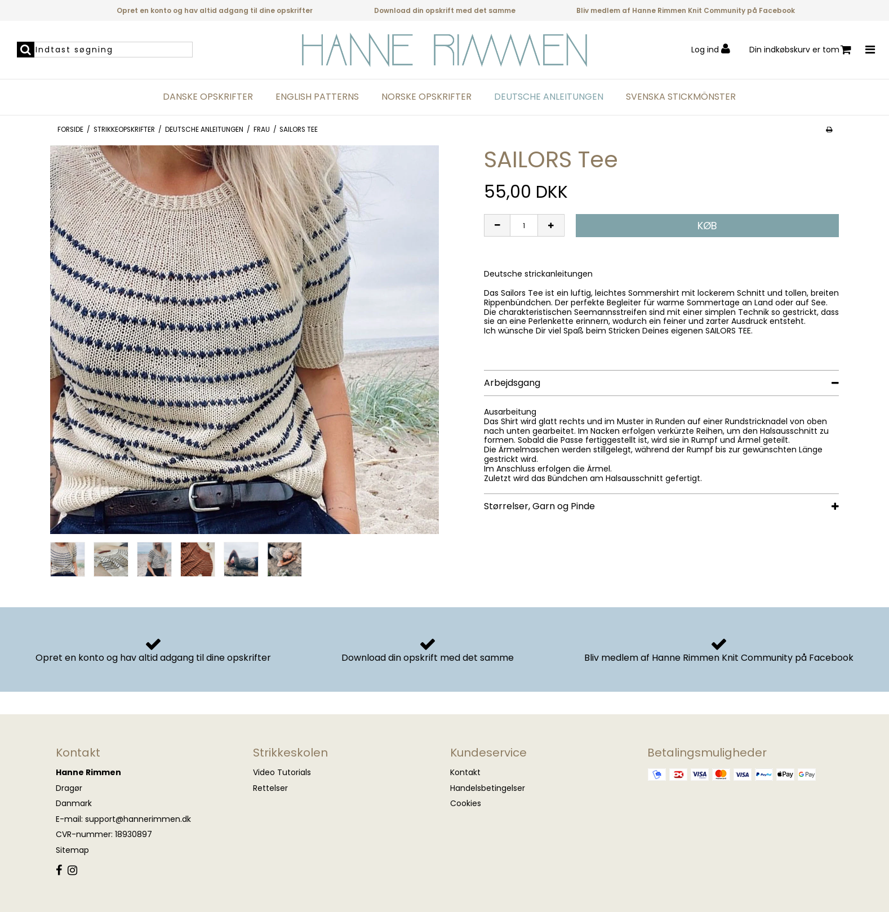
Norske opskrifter (426, 97)
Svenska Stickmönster (681, 97)
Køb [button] (707, 226)
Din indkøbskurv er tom (800, 49)
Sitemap (72, 850)
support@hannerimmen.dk (138, 819)
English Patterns (317, 97)
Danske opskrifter (208, 97)
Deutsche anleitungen (548, 97)
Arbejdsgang (512, 382)
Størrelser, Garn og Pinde (539, 506)
